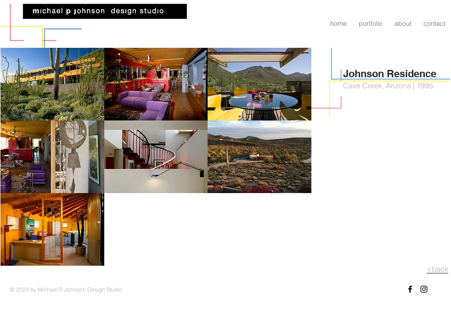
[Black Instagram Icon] (423, 289)
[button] (52, 84)
